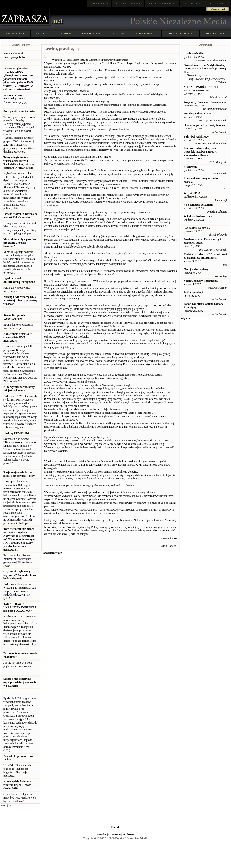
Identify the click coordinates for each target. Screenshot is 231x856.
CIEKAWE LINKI (92, 33)
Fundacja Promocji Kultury (115, 834)
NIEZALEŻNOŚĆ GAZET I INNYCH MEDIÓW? (201, 88)
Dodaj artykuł (218, 8)
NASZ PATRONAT (145, 33)
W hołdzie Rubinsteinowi (198, 216)
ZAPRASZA (128, 3)
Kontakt (116, 827)
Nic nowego (190, 166)
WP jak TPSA (192, 193)
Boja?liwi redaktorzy (196, 136)
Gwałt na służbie (193, 53)
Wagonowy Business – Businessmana (205, 102)
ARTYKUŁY (43, 33)
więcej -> (6, 805)
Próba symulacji (193, 292)
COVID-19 (65, 33)
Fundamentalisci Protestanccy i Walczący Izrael (202, 241)
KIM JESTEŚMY (15, 33)
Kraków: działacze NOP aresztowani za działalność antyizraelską (205, 256)
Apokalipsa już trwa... (197, 227)
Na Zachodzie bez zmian (198, 204)
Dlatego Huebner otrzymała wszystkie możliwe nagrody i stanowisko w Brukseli (200, 152)
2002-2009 (118, 33)
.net (99, 3)
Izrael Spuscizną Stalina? (198, 113)
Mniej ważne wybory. (196, 269)
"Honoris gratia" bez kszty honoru (204, 125)
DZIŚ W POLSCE (215, 33)
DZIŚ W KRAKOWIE (180, 33)
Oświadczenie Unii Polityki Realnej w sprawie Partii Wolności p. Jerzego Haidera (205, 68)
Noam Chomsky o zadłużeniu (201, 280)
